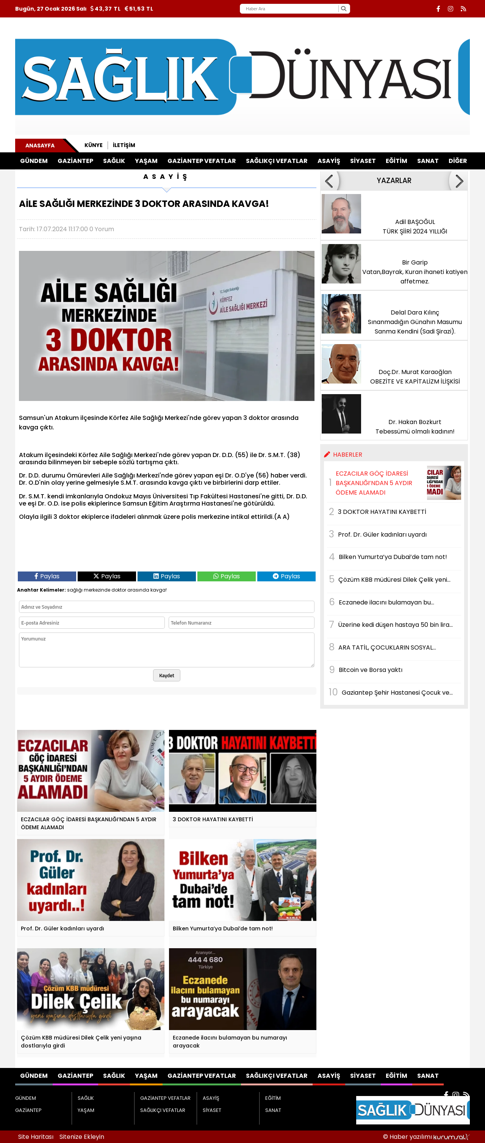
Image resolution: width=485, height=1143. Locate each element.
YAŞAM (146, 161)
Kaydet (166, 675)
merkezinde (97, 590)
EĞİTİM (396, 161)
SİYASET (363, 161)
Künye (93, 145)
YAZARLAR (394, 180)
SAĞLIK (114, 161)
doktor (118, 590)
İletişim (124, 145)
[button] (329, 181)
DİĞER (458, 161)
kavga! (158, 590)
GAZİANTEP (75, 161)
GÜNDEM (34, 161)
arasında (138, 590)
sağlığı (75, 590)
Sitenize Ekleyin (81, 1136)
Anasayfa (40, 145)
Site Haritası (35, 1136)
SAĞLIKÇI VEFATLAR (277, 161)
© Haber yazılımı (426, 1136)
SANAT (428, 161)
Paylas (46, 576)
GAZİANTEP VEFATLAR (201, 161)
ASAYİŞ (329, 161)
